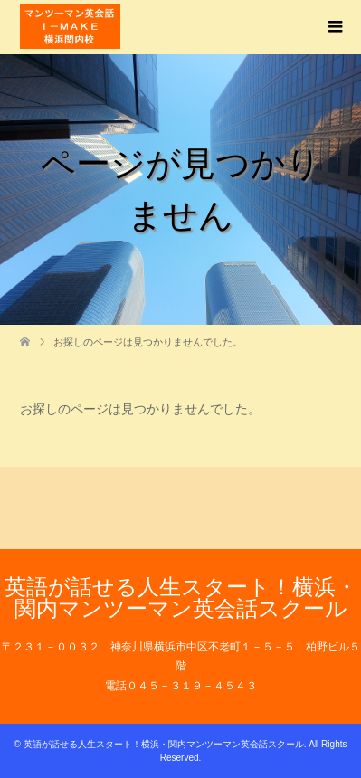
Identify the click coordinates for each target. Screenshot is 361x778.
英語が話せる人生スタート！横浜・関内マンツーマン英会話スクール (181, 597)
